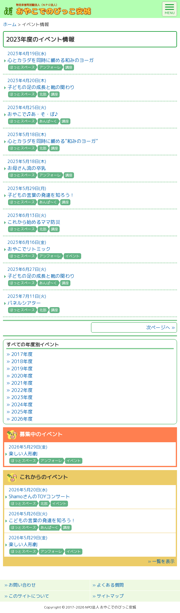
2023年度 (22, 397)
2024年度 (22, 404)
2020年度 (22, 375)
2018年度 (22, 361)
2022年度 (22, 390)
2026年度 (22, 419)
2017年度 (22, 354)
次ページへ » (160, 327)
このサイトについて (29, 596)
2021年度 (22, 383)
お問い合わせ (22, 585)
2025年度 (22, 411)
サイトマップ (110, 596)
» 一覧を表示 (161, 561)
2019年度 (22, 368)
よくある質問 (110, 585)
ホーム (9, 24)
